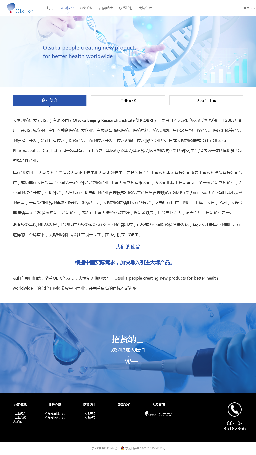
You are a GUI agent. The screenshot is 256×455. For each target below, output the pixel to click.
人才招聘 (89, 417)
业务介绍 (86, 8)
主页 (49, 8)
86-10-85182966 (234, 425)
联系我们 (126, 8)
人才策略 (89, 413)
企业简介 (50, 100)
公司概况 (67, 8)
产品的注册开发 (55, 413)
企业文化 (128, 100)
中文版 (249, 8)
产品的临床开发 (55, 417)
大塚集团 (145, 8)
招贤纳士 (106, 8)
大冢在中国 (206, 100)
